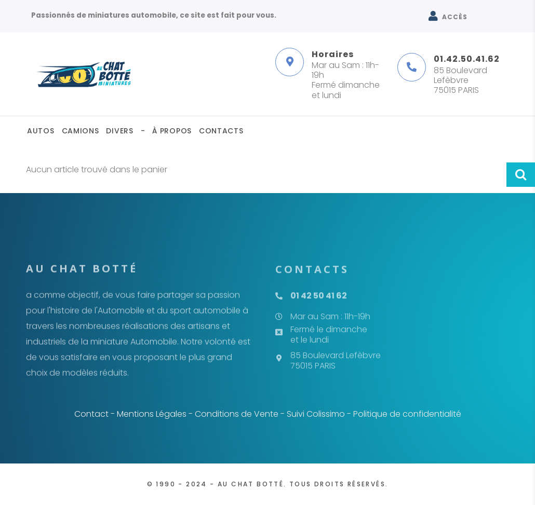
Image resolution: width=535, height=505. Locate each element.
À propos (172, 131)
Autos (41, 131)
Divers (119, 131)
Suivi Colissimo (316, 414)
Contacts (221, 131)
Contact (91, 414)
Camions (80, 131)
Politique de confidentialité (407, 414)
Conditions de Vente (236, 414)
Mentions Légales (151, 414)
